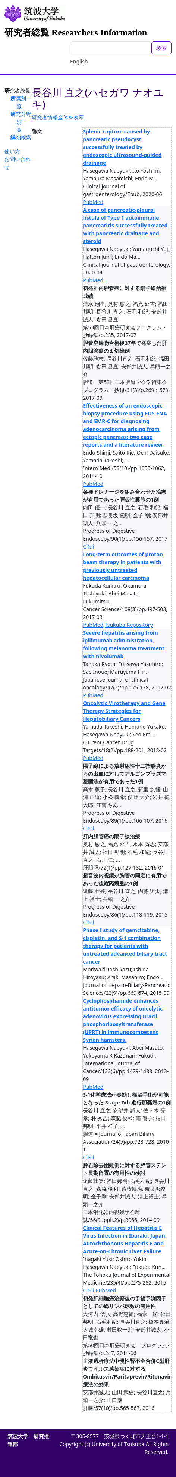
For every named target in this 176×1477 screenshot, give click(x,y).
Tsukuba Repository (129, 624)
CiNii (88, 546)
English (79, 61)
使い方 (12, 151)
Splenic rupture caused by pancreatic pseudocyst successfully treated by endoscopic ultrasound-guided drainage (122, 147)
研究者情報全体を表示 (58, 117)
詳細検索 (20, 137)
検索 (161, 47)
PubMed (93, 201)
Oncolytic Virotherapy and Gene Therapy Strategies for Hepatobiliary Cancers (124, 711)
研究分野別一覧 (20, 121)
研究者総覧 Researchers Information (75, 32)
